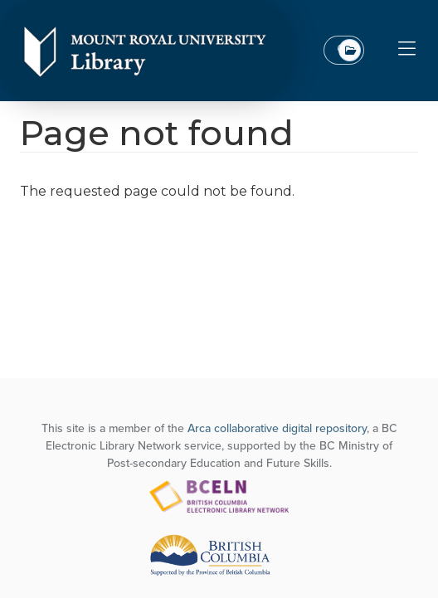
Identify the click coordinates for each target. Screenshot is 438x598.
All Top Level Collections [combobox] (349, 50)
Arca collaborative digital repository (277, 428)
